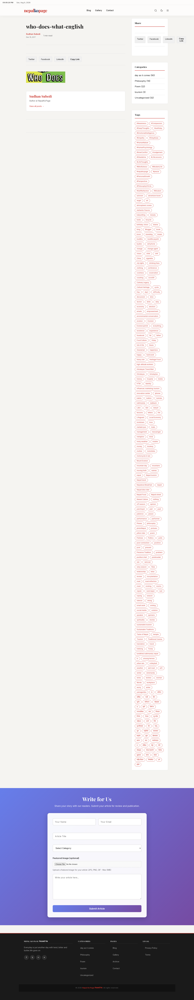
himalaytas (154, 374)
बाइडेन (139, 736)
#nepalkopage (142, 172)
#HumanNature (142, 143)
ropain (139, 591)
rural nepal (150, 591)
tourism (140, 92)
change (139, 249)
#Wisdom (157, 191)
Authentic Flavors (143, 210)
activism (140, 196)
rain (138, 562)
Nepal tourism (151, 475)
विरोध (160, 750)
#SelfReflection (143, 191)
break (159, 234)
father (158, 335)
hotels (160, 379)
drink (149, 302)
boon (139, 234)
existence (140, 331)
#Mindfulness (142, 167)
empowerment (152, 311)
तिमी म (152, 707)
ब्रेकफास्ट (155, 736)
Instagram (44, 957)
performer (156, 519)
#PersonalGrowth (143, 176)
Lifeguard (140, 417)
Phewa (139, 523)
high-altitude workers (145, 364)
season (150, 596)
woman (159, 678)
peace (150, 514)
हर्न (159, 760)
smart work (141, 605)
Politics (151, 538)
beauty (153, 215)
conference (152, 268)
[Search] (155, 10)
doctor (139, 302)
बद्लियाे (146, 731)
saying (139, 596)
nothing (156, 499)
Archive (116, 961)
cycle (156, 287)
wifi (161, 668)
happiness (154, 350)
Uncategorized (144, 97)
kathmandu (141, 403)
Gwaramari (141, 350)
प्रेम (149, 726)
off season (141, 504)
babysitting (141, 215)
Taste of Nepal (142, 634)
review (139, 576)
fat (150, 335)
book (158, 229)
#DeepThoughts (143, 128)
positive (157, 543)
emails (139, 311)
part (151, 509)
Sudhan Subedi (33, 34)
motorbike (151, 451)
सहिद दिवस (140, 760)
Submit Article (97, 908)
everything (157, 326)
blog (138, 229)
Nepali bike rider (143, 490)
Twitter (31, 59)
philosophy (151, 523)
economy (140, 307)
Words (139, 683)
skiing (149, 601)
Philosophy (142, 81)
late (146, 408)
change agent (152, 249)
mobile (155, 441)
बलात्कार (155, 731)
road (138, 581)
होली (138, 764)
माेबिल (144, 745)
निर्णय (138, 716)
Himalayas (141, 374)
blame (155, 225)
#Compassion (156, 123)
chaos (139, 254)
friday (154, 340)
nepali (159, 485)
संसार (155, 755)
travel (152, 644)
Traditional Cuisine (155, 639)
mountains (156, 466)
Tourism (140, 639)
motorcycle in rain (143, 456)
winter (139, 673)
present (148, 547)
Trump (150, 649)
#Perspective (142, 181)
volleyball (153, 663)
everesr (140, 321)
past (159, 509)
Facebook (45, 59)
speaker (140, 615)
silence (139, 601)
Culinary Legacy (143, 282)
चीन (154, 697)
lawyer (155, 408)
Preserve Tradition (144, 552)
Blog (89, 10)
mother (139, 451)
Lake (139, 408)
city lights (140, 263)
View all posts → (36, 106)
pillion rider (141, 533)
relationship (141, 572)
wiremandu (150, 673)
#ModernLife (157, 167)
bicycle (148, 220)
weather (140, 668)
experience (153, 331)
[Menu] (167, 10)
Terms (147, 955)
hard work (150, 355)
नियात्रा (158, 711)
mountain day (142, 466)
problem (159, 552)
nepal (139, 475)
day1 (146, 292)
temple (156, 634)
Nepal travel (141, 480)
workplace (151, 683)
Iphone (157, 393)
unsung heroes (149, 658)
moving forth (142, 470)
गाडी (146, 697)
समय (147, 755)
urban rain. (141, 663)
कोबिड (138, 697)
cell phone (151, 244)
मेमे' (159, 745)
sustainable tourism (144, 625)
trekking (140, 649)
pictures (154, 528)
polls (160, 538)
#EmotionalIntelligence (145, 133)
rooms (158, 586)
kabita (139, 398)
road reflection (151, 581)
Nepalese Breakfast (144, 485)
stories (152, 620)
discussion (141, 297)
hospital (150, 379)
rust (160, 591)
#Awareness (141, 123)
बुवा (146, 736)
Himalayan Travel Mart (145, 369)
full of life (140, 345)
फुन (138, 731)
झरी (144, 707)
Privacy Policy (151, 948)
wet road (151, 668)
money (139, 446)
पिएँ (155, 721)
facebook (140, 335)
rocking (148, 586)
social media (142, 610)
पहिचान (139, 721)
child (148, 254)
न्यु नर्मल (155, 716)
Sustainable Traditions (145, 629)
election (152, 307)
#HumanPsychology (144, 147)
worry (139, 687)
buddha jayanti (153, 239)
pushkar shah (142, 557)
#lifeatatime (141, 157)
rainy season (142, 567)
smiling (153, 605)
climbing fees (154, 263)
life (159, 413)
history (139, 379)
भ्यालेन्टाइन (155, 740)
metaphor (140, 437)
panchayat (141, 509)
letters (150, 413)
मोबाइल (139, 750)
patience (140, 514)
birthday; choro (142, 225)
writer (148, 687)
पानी (147, 721)
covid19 (151, 278)
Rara (153, 567)
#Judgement (157, 152)
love (151, 422)
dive (151, 297)
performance (142, 519)
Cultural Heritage (143, 287)
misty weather (142, 441)
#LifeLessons (156, 157)
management (142, 432)
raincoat (147, 562)
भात (146, 740)
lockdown (140, 422)
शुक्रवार (139, 755)
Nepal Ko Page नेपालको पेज (92, 988)
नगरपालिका (140, 711)
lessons (140, 413)
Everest (151, 321)
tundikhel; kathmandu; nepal (147, 654)
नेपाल (146, 716)
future (151, 345)
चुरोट (138, 702)
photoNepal (141, 528)
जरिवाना (147, 702)
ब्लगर (138, 740)
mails (153, 427)
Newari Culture (142, 499)
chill (156, 254)
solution (154, 610)
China (139, 258)
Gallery (98, 10)
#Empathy (140, 138)
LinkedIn (60, 59)
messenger (156, 432)
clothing (140, 268)
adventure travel (154, 196)
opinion (153, 504)
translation (141, 644)
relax (152, 572)
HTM (139, 384)
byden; (139, 244)
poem (152, 533)
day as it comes (145, 75)
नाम (149, 711)
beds (139, 220)
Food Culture (142, 340)
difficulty (156, 292)
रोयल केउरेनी (150, 750)
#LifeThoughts (142, 162)
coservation (153, 273)
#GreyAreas (153, 138)
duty (157, 302)
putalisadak (156, 557)
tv (137, 658)
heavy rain (141, 359)
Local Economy (155, 417)
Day (138, 292)
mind (151, 437)
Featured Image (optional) (66, 858)
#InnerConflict (142, 152)
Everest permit (142, 326)
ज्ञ (137, 707)
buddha (140, 239)
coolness (140, 273)
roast (139, 586)
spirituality (141, 620)
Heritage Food (155, 359)
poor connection (143, 543)
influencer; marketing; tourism (148, 388)
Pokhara (140, 538)
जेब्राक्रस (156, 702)
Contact (110, 10)
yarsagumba (141, 692)
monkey (150, 446)
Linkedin (38, 957)
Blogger (148, 229)
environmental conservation (147, 316)
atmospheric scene (144, 205)
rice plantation (152, 576)
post (138, 547)
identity (148, 384)
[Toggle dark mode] (161, 10)
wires (139, 678)
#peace (156, 172)
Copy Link (74, 59)
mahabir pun (141, 427)
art (147, 200)
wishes (148, 678)
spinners (151, 615)
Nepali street (156, 495)
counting (140, 278)
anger (139, 200)
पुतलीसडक (140, 726)
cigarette (149, 258)
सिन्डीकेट (150, 760)
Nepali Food (141, 495)
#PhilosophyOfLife (144, 186)
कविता (159, 692)
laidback (153, 403)
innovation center (143, 393)
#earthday (158, 128)
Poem (140, 86)
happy (139, 355)
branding (149, 234)
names (154, 470)
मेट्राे (152, 745)
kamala (159, 398)
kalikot (148, 398)
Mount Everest (142, 461)
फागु (156, 726)
